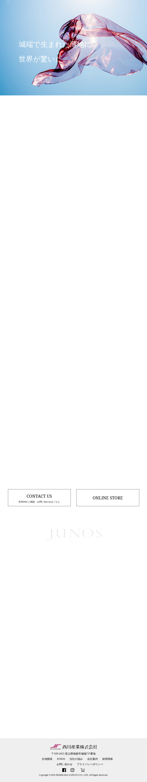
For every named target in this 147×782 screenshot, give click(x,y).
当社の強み (76, 759)
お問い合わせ (64, 764)
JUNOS (61, 759)
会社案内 (92, 759)
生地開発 (47, 759)
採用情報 (107, 759)
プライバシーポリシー (90, 764)
